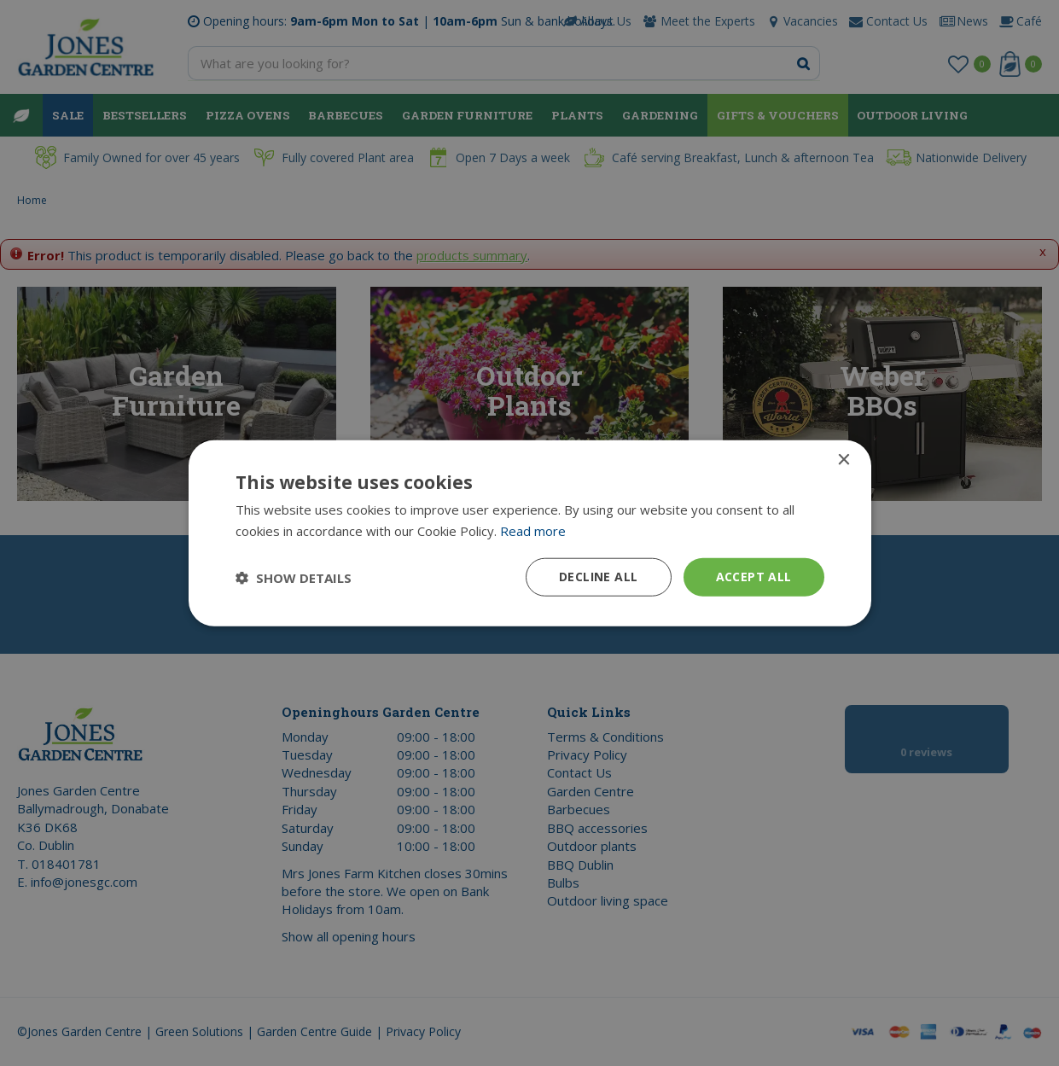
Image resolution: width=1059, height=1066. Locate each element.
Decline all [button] (598, 576)
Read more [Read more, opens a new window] (533, 530)
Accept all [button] (754, 576)
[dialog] (529, 533)
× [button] (843, 459)
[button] (294, 577)
